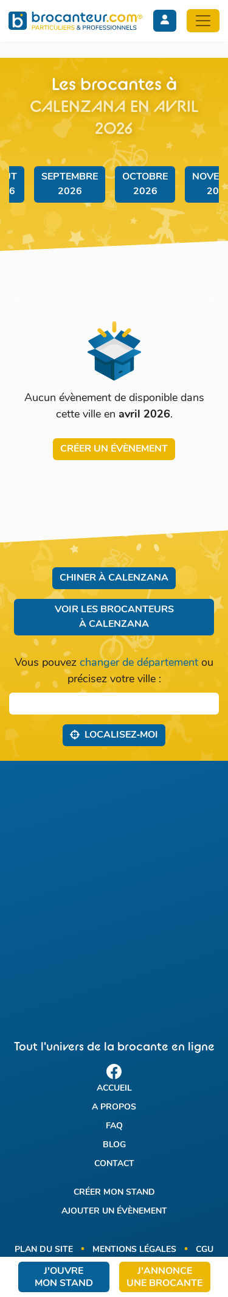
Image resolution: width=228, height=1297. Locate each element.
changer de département (139, 663)
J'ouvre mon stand (64, 1277)
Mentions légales (134, 1249)
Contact (114, 1164)
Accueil (114, 1088)
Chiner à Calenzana (114, 578)
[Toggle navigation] (203, 20)
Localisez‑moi (114, 734)
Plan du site (44, 1249)
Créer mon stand (114, 1192)
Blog (114, 1145)
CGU (204, 1249)
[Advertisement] (114, 889)
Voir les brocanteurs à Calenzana (114, 617)
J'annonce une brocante (164, 1277)
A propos (114, 1107)
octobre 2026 (145, 184)
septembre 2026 (69, 184)
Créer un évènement (114, 449)
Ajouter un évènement (114, 1211)
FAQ (114, 1126)
